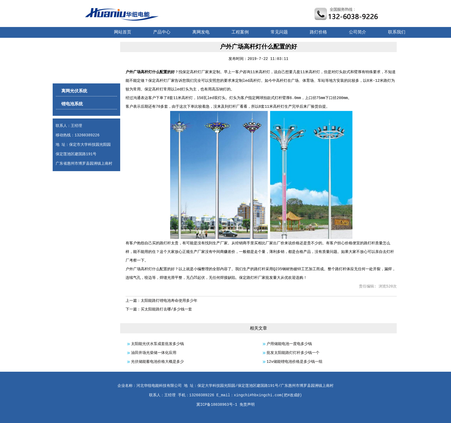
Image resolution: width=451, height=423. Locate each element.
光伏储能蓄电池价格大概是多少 (157, 362)
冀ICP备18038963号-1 (216, 404)
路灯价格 (318, 32)
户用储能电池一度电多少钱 (289, 344)
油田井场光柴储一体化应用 (153, 353)
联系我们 (396, 32)
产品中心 (161, 32)
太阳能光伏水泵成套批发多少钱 (157, 344)
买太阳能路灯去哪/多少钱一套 (166, 309)
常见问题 (279, 32)
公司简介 (357, 32)
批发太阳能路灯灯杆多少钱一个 (293, 353)
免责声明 (247, 404)
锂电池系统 (72, 104)
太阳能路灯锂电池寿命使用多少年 (169, 301)
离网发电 (201, 32)
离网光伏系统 (74, 91)
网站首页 (122, 32)
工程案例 (240, 32)
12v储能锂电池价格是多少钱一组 (294, 362)
